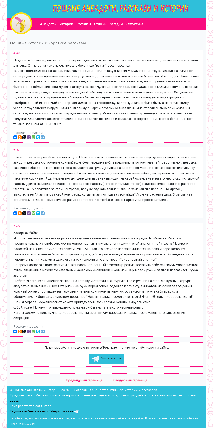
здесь (14, 400)
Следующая (130, 380)
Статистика (134, 24)
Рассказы (83, 24)
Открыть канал (106, 358)
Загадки (116, 24)
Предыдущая (84, 380)
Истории (66, 24)
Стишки (100, 24)
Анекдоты (48, 24)
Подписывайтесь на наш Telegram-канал (44, 411)
